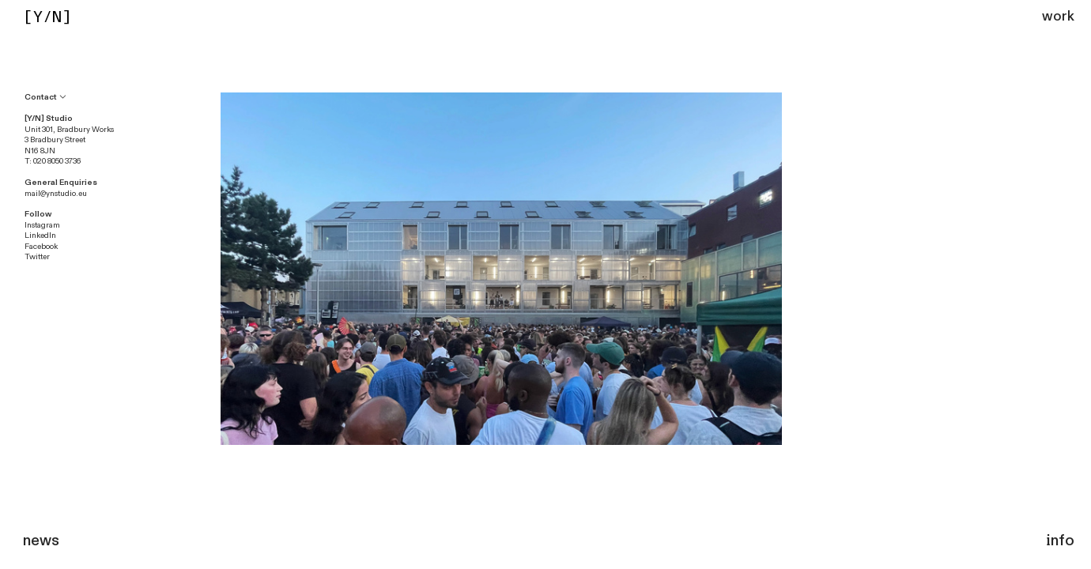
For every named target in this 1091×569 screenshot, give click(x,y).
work (1058, 16)
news (41, 540)
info (1060, 540)
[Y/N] (47, 17)
